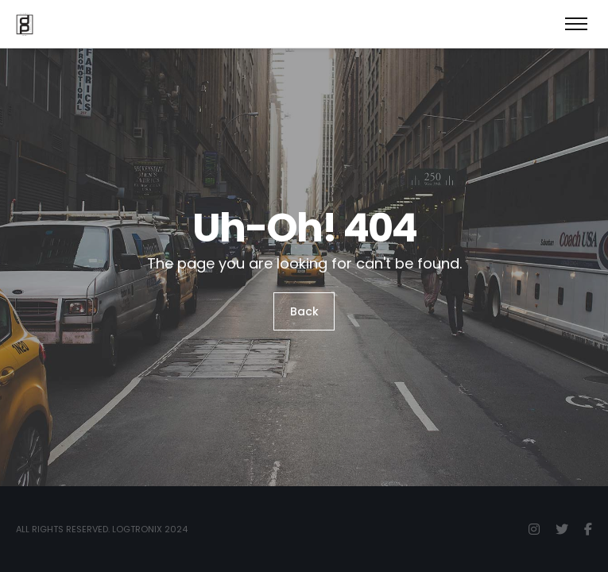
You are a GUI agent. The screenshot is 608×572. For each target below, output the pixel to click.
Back (304, 311)
